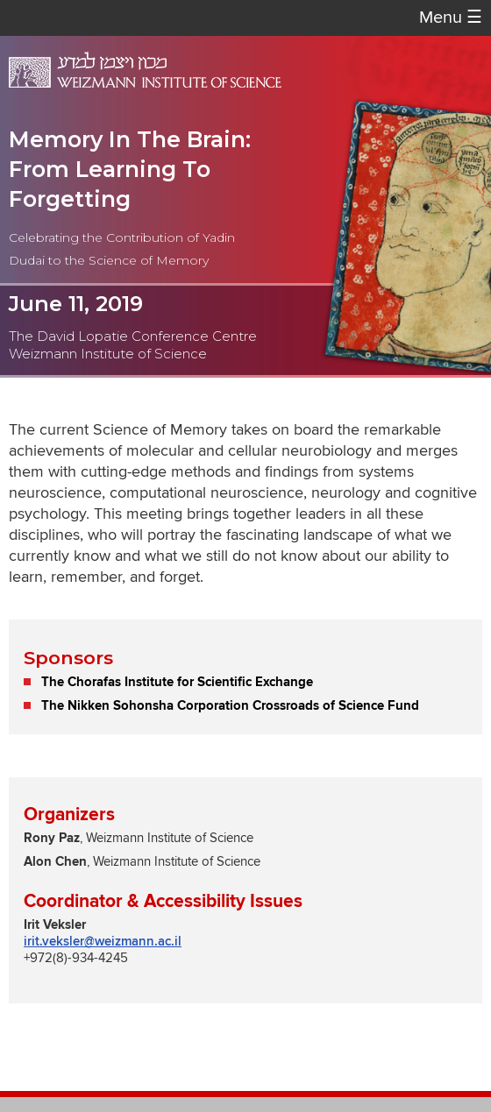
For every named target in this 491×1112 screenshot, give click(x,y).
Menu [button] (450, 18)
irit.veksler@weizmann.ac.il (102, 941)
